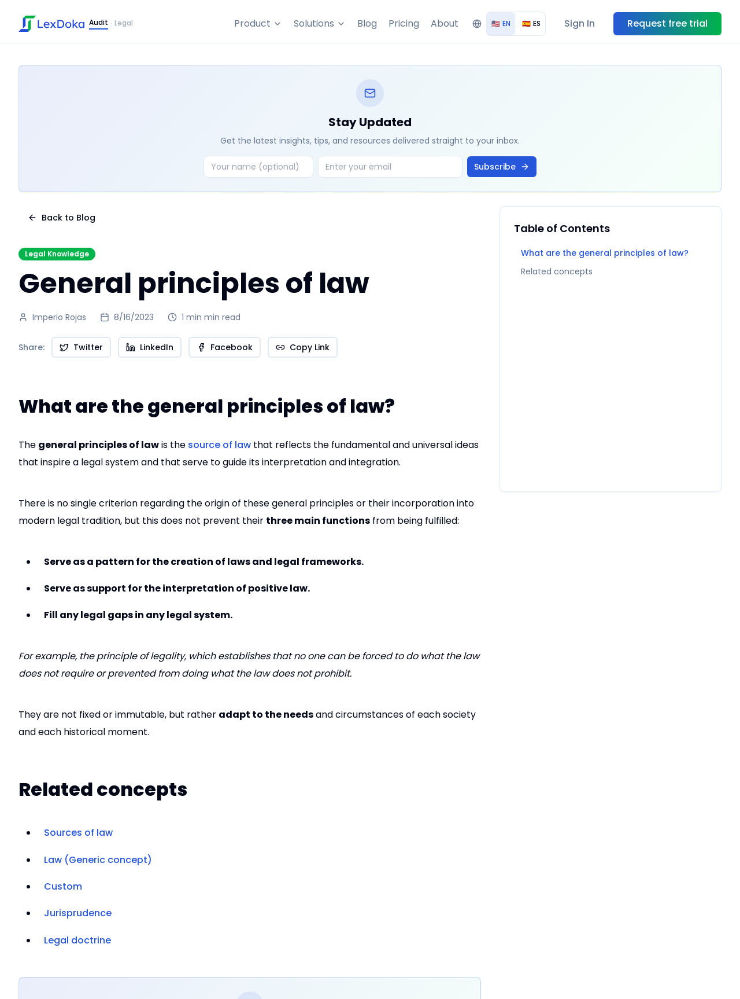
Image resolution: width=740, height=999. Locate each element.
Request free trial (667, 23)
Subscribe (502, 166)
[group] (516, 24)
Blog (367, 23)
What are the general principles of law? (605, 253)
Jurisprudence (78, 913)
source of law (219, 444)
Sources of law (78, 832)
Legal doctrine (77, 940)
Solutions (320, 23)
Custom (63, 886)
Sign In (579, 23)
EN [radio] (500, 23)
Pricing (403, 23)
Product (258, 23)
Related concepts (557, 271)
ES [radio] (531, 23)
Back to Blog (61, 217)
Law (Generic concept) (98, 859)
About (444, 23)
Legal (123, 23)
